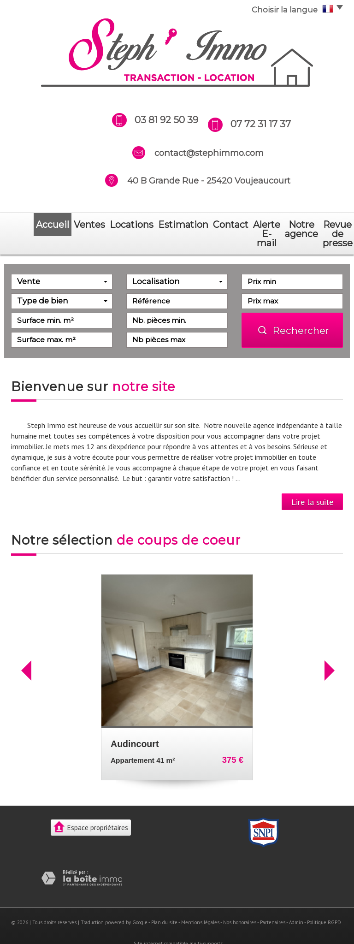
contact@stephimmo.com (209, 153)
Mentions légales (200, 904)
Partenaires (272, 904)
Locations (89, 224)
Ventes (55, 224)
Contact (166, 224)
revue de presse (312, 224)
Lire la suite (312, 483)
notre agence (255, 224)
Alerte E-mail (206, 224)
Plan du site (164, 904)
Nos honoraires (239, 904)
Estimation (128, 224)
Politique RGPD (324, 904)
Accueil (25, 224)
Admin (296, 904)
